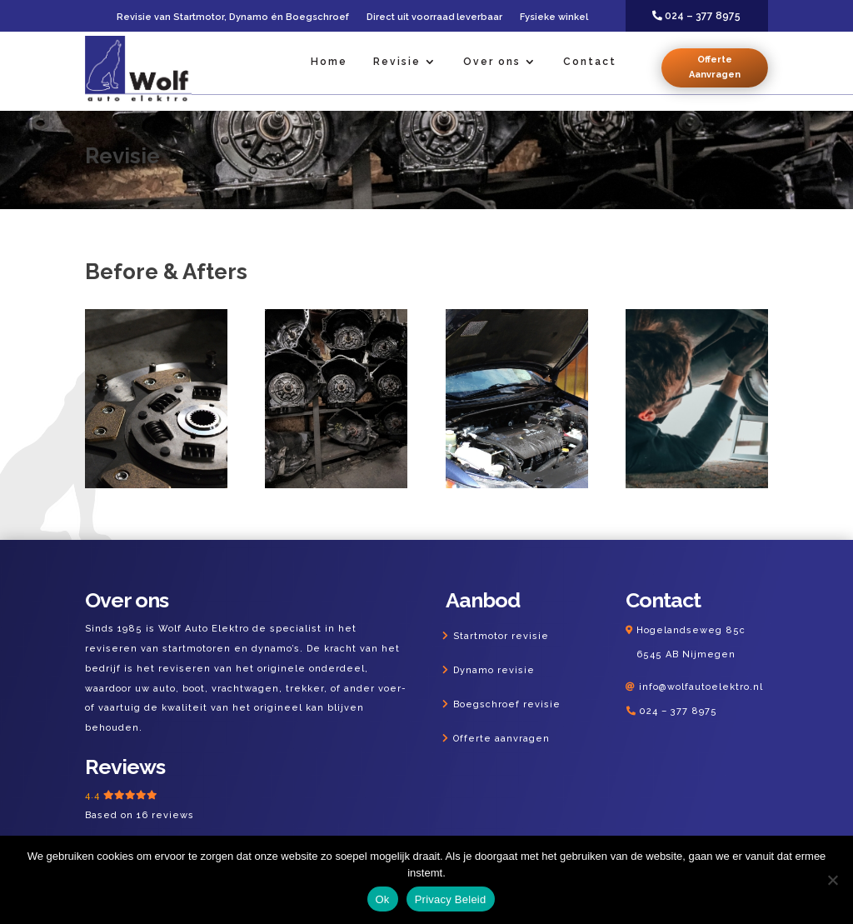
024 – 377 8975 (678, 711)
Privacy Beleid (450, 899)
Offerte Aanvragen (715, 67)
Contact (589, 62)
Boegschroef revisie (507, 704)
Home (329, 62)
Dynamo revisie (494, 670)
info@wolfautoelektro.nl (701, 687)
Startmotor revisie (501, 636)
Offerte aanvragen (501, 738)
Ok (383, 899)
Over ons (492, 62)
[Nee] (832, 880)
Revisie (397, 62)
